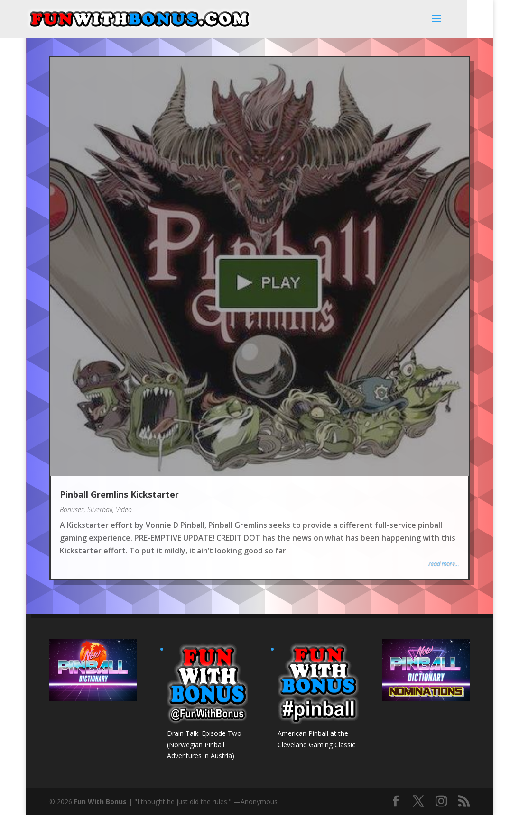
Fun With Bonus (100, 801)
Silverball (99, 509)
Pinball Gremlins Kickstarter (119, 494)
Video (124, 509)
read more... (443, 564)
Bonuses (72, 509)
